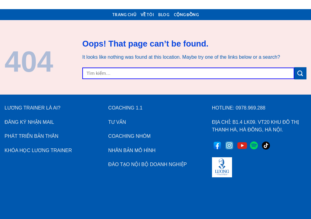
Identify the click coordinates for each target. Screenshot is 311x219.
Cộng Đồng (186, 14)
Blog (163, 14)
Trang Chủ (124, 14)
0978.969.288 (250, 107)
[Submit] (300, 73)
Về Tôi (147, 14)
